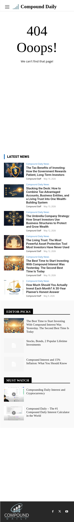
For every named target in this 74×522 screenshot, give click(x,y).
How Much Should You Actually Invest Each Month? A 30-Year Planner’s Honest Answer (46, 288)
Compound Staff (33, 178)
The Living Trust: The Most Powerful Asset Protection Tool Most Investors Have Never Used (47, 243)
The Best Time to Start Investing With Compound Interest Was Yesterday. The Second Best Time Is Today (47, 266)
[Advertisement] (37, 111)
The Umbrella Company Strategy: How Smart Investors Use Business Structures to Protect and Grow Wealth (48, 221)
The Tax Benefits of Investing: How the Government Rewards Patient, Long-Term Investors (46, 171)
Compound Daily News (37, 164)
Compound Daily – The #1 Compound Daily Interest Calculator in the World (48, 412)
